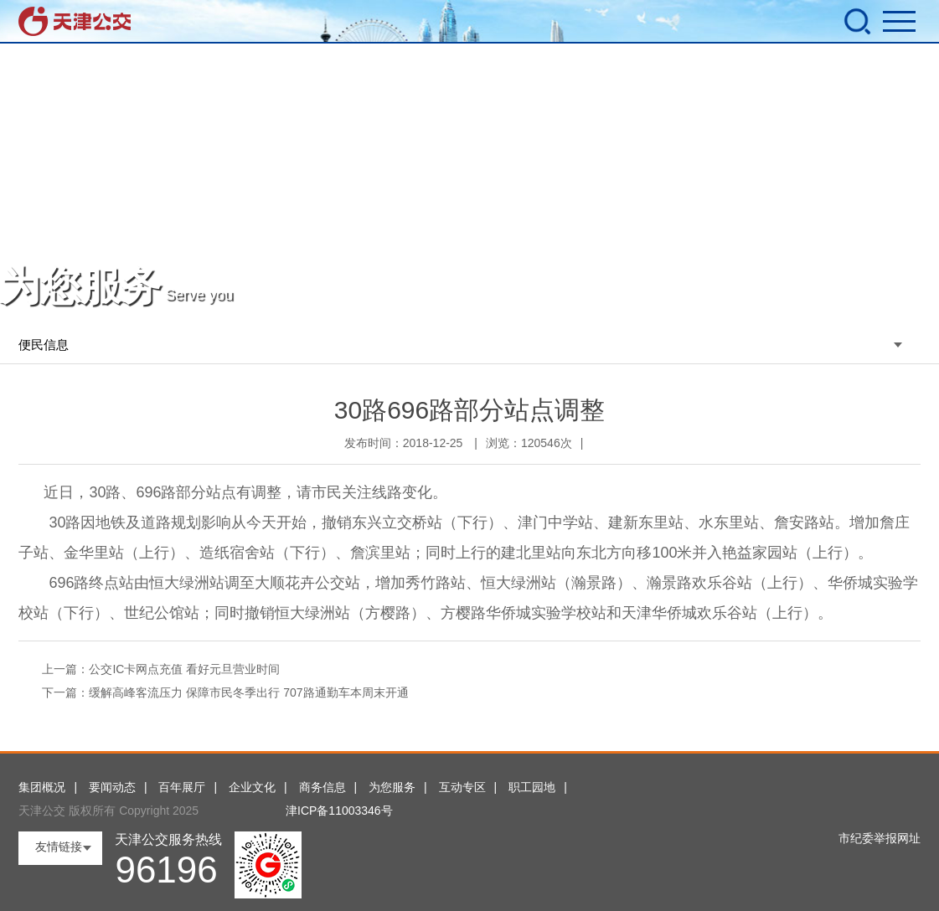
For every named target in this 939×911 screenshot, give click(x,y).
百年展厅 (181, 787)
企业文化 (252, 787)
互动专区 (462, 787)
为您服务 (392, 787)
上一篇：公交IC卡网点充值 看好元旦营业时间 (161, 669)
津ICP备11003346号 (339, 810)
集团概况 (41, 787)
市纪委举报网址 (879, 838)
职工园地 (531, 787)
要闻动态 (112, 787)
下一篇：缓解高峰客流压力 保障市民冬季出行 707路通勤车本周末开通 (225, 692)
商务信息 (322, 787)
